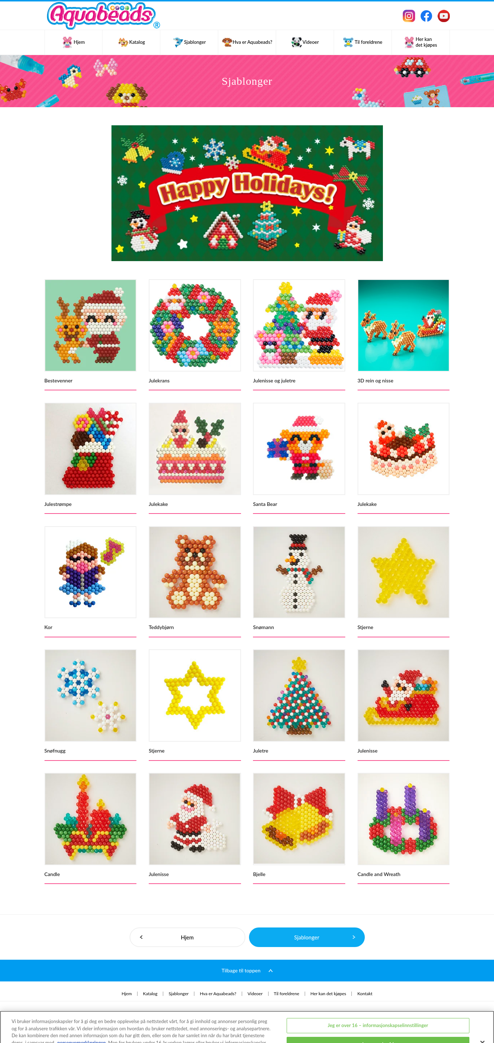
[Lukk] (482, 1017)
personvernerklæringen (81, 1016)
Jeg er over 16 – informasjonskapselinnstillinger (378, 999)
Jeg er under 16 (378, 1018)
